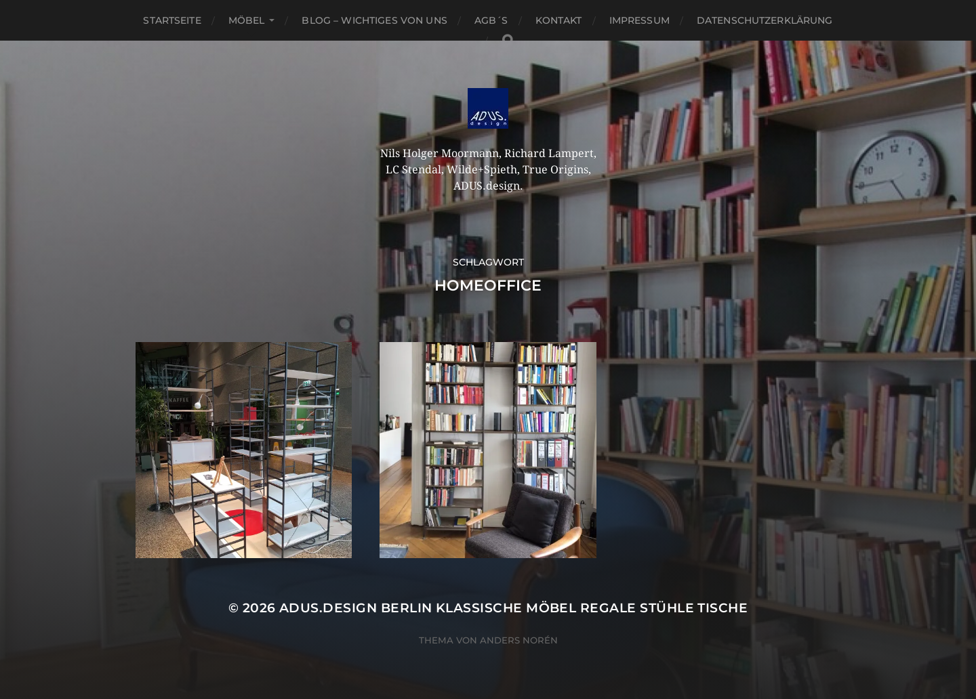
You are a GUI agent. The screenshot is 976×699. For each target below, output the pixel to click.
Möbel (246, 20)
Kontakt (558, 20)
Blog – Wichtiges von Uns (374, 20)
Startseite (172, 20)
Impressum (639, 20)
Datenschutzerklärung (765, 20)
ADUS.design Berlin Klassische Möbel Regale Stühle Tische (513, 608)
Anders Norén (519, 640)
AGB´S (491, 20)
